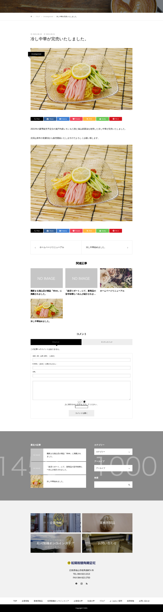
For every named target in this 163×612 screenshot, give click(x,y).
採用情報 (130, 601)
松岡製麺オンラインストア (58, 601)
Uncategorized (36, 54)
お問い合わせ (144, 601)
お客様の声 (78, 601)
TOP (15, 601)
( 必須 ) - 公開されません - (45, 364)
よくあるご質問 (116, 601)
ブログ (102, 601)
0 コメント (56, 342)
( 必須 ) (44, 356)
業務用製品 (38, 601)
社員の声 (91, 601)
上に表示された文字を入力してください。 (81, 404)
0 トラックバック (106, 342)
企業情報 (25, 601)
